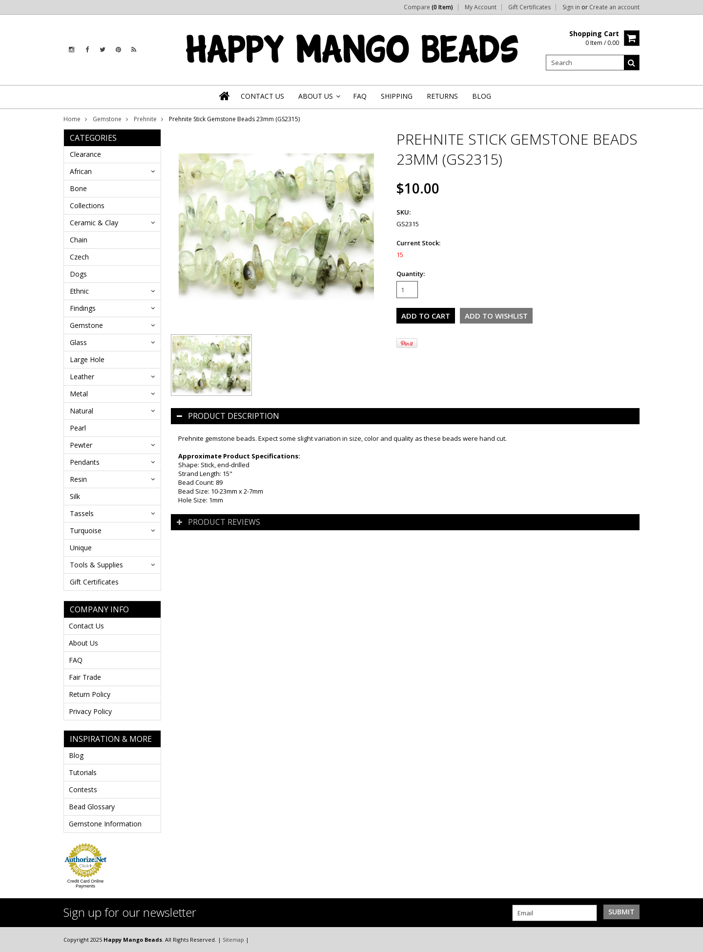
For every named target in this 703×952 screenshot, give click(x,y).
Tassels (82, 513)
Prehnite (145, 119)
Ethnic (79, 291)
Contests (83, 789)
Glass (78, 342)
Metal (79, 393)
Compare (428, 7)
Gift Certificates (529, 7)
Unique (81, 547)
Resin (78, 479)
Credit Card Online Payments (85, 883)
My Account (480, 7)
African (81, 171)
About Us (83, 643)
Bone (78, 188)
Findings (83, 308)
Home (72, 119)
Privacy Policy (90, 711)
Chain (78, 239)
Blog (76, 755)
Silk (75, 496)
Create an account (614, 7)
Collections (87, 205)
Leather (82, 376)
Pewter (81, 445)
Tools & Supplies (96, 564)
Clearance (85, 154)
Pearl (78, 428)
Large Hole (87, 359)
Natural (81, 410)
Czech (79, 256)
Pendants (85, 462)
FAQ (76, 660)
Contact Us (86, 625)
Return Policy (89, 694)
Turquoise (86, 530)
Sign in (571, 7)
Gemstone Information (105, 823)
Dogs (78, 274)
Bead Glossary (92, 806)
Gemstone (107, 119)
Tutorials (83, 772)
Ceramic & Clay (94, 222)
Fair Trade (85, 677)
